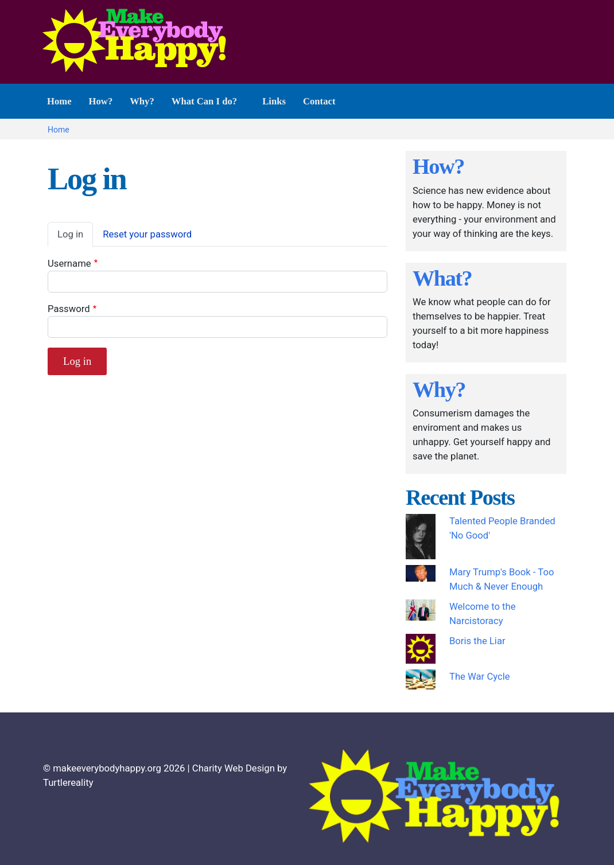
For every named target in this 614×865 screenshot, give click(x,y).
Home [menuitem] (59, 101)
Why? (439, 389)
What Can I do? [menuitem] (205, 107)
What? (442, 278)
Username (69, 263)
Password (69, 308)
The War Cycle (479, 676)
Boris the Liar (477, 641)
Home (58, 129)
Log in (70, 234)
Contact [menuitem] (319, 101)
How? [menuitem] (101, 101)
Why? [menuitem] (142, 101)
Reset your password (147, 234)
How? (438, 166)
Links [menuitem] (274, 101)
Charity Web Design (233, 768)
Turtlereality (68, 782)
